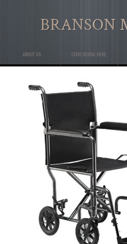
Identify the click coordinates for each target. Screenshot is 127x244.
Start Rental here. (89, 54)
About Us (32, 54)
